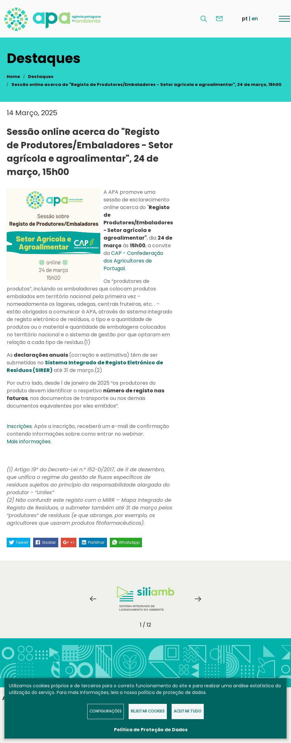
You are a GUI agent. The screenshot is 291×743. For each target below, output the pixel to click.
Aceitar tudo (188, 711)
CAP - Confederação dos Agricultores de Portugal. (133, 260)
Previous (93, 599)
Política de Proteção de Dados (151, 729)
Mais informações (29, 441)
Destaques (40, 77)
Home (13, 77)
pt (245, 18)
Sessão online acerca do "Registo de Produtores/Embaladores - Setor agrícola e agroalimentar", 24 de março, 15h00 (146, 84)
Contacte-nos (219, 19)
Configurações (105, 711)
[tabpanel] (145, 599)
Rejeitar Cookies (148, 711)
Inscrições (19, 426)
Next (198, 599)
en (255, 18)
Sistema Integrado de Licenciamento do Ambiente (145, 598)
